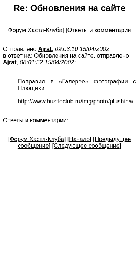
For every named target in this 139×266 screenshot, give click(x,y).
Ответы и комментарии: (35, 120)
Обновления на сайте (64, 55)
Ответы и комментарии (99, 30)
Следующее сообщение (87, 146)
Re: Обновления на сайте (70, 8)
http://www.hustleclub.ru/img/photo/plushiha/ (75, 101)
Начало (79, 139)
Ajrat (45, 49)
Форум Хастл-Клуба (35, 30)
